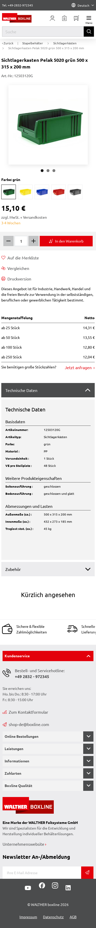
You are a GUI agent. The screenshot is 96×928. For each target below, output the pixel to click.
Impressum (28, 916)
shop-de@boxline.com (26, 724)
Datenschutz (53, 916)
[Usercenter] (52, 18)
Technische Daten (21, 390)
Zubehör (13, 569)
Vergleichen (15, 268)
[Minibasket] (76, 18)
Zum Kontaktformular (25, 711)
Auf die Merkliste (20, 258)
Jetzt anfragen (79, 367)
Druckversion (16, 279)
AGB (73, 916)
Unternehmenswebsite (23, 843)
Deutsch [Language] (82, 5)
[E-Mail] (42, 872)
